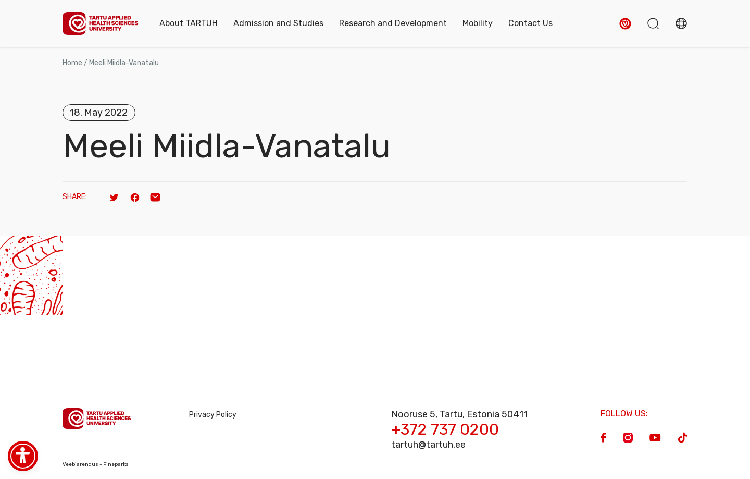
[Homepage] (101, 23)
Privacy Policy (212, 414)
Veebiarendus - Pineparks (96, 464)
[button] (625, 24)
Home (72, 62)
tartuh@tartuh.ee (428, 444)
